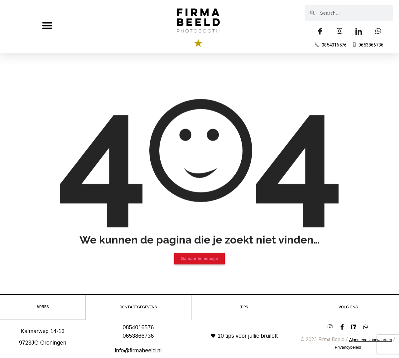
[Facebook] (320, 31)
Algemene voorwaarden (370, 339)
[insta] (339, 31)
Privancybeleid (348, 347)
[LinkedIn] (359, 31)
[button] (47, 25)
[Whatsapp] (378, 31)
